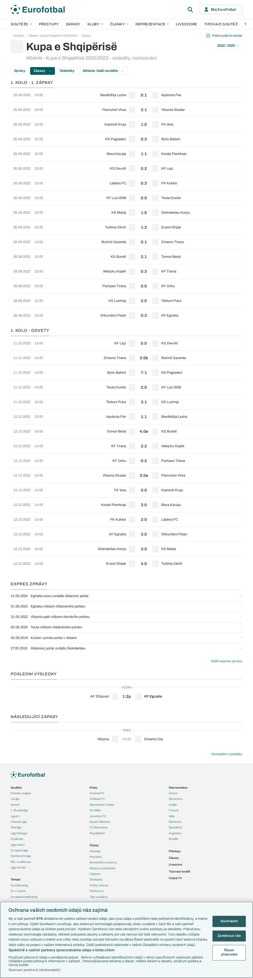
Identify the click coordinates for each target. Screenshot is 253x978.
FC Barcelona (98, 827)
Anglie (173, 804)
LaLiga (15, 798)
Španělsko (175, 827)
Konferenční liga (21, 856)
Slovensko (175, 798)
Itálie (172, 816)
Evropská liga (19, 850)
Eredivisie (17, 838)
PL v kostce (18, 891)
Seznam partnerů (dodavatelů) (35, 970)
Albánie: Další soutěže (103, 71)
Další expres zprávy (226, 661)
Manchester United (102, 804)
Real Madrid (97, 833)
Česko (173, 793)
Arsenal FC (97, 793)
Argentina (175, 833)
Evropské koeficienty (24, 896)
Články (94, 845)
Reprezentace (152, 24)
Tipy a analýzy (99, 896)
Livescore (186, 24)
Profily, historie (99, 885)
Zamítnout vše (229, 936)
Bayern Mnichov (100, 821)
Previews (96, 856)
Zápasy (73, 24)
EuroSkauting (19, 885)
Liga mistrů (18, 844)
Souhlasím (229, 921)
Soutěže (21, 24)
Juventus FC (98, 816)
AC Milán (95, 810)
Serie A (15, 804)
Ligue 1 (15, 816)
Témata (15, 879)
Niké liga (16, 827)
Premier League (21, 793)
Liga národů (18, 867)
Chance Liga (19, 821)
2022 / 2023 (228, 46)
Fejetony (95, 873)
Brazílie (173, 838)
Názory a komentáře (102, 868)
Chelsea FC (97, 798)
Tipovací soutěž (221, 24)
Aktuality (95, 851)
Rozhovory (97, 891)
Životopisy (96, 879)
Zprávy (19, 71)
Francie (174, 810)
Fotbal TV (175, 878)
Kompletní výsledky (226, 754)
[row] (126, 95)
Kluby (95, 24)
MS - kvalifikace (21, 861)
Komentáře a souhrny (103, 862)
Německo (175, 821)
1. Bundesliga (19, 810)
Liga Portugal (19, 833)
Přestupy (49, 24)
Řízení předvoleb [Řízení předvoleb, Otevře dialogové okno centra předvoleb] (229, 953)
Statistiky (67, 71)
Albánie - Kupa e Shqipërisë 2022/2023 (52, 35)
